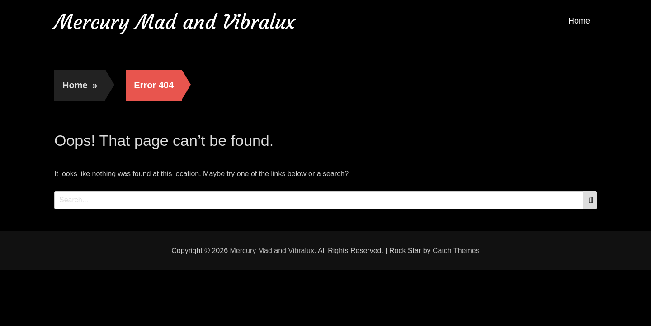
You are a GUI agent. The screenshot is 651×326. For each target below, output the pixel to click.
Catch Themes (456, 250)
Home (579, 20)
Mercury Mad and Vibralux (174, 22)
